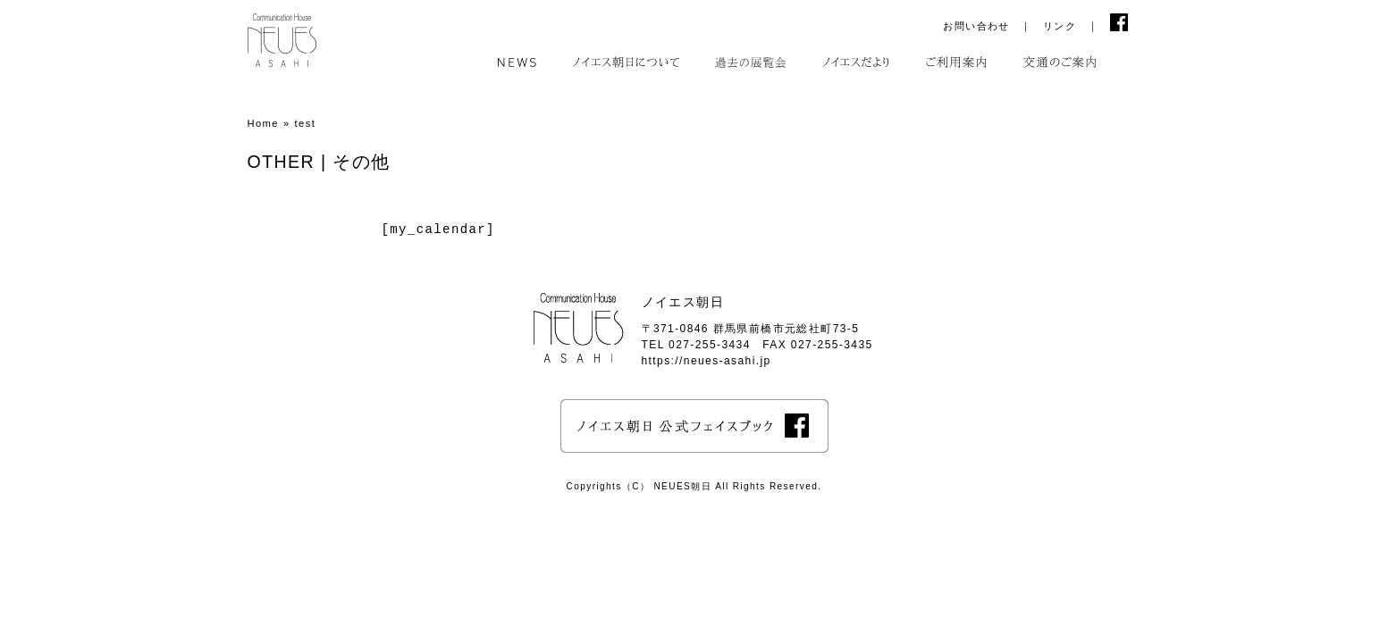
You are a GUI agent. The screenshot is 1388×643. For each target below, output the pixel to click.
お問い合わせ (976, 26)
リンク (1059, 26)
